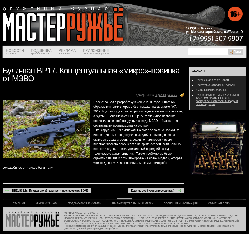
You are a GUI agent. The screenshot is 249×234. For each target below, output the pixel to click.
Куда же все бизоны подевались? (156, 190)
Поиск (235, 52)
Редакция (160, 95)
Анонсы (172, 95)
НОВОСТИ (15, 51)
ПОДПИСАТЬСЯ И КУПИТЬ (84, 203)
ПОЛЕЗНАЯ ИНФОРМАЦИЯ (181, 203)
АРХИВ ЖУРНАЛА (46, 203)
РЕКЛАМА (67, 51)
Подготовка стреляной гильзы (215, 84)
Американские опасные (211, 89)
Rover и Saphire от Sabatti (213, 79)
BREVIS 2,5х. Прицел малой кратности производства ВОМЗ (46, 190)
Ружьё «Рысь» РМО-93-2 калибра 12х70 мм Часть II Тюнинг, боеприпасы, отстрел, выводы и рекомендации (218, 99)
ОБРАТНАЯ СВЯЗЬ (219, 203)
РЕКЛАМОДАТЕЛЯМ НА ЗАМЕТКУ (132, 203)
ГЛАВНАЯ (19, 203)
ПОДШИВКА (41, 51)
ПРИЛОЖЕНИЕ (96, 51)
